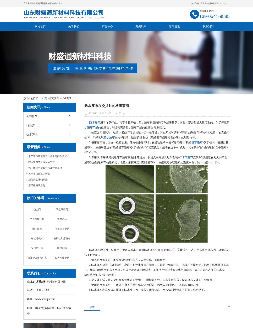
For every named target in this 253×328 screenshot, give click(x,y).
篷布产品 (62, 219)
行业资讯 (66, 98)
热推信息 (195, 3)
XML (227, 3)
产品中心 (107, 26)
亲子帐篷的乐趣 (36, 185)
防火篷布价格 (37, 219)
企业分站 (205, 3)
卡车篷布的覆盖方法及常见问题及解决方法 (50, 156)
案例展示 (140, 26)
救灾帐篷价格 (62, 258)
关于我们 (73, 26)
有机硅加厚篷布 (62, 238)
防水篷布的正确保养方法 (41, 162)
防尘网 (37, 209)
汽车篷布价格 (62, 229)
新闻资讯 (174, 26)
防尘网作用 (62, 209)
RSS (222, 3)
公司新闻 (31, 116)
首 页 (44, 98)
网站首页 (40, 26)
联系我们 (208, 26)
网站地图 (214, 3)
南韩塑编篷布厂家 (37, 258)
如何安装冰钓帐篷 (38, 179)
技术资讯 (31, 134)
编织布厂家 (37, 248)
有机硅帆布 (37, 238)
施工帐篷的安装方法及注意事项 (45, 168)
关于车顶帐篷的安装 (39, 173)
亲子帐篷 (37, 229)
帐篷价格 (62, 248)
